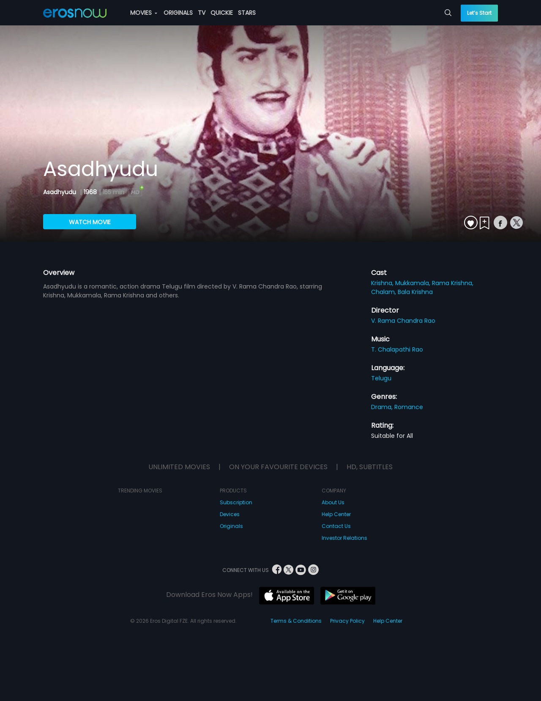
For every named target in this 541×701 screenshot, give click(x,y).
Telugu (381, 378)
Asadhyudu (60, 192)
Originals (231, 526)
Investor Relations (344, 538)
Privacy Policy (347, 620)
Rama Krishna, (452, 283)
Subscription (236, 502)
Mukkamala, (413, 283)
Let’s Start (479, 12)
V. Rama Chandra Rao (403, 320)
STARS (247, 12)
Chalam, (384, 292)
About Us (333, 502)
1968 (90, 192)
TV (201, 12)
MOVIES (143, 12)
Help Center (336, 514)
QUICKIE (221, 12)
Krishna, (383, 283)
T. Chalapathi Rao (397, 349)
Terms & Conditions (296, 620)
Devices (230, 514)
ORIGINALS (178, 12)
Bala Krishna (415, 292)
